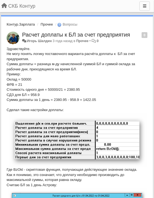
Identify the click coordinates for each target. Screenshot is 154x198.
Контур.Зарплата (21, 24)
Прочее (47, 24)
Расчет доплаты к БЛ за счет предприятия (76, 35)
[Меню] (144, 6)
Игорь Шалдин (39, 41)
